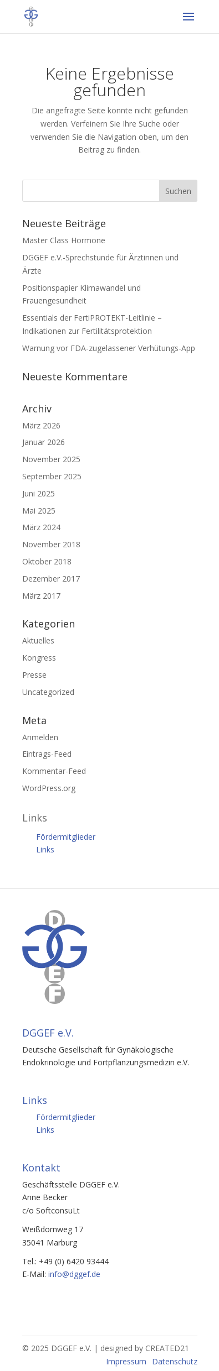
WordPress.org (48, 788)
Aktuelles (38, 640)
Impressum (126, 1361)
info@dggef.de (74, 1274)
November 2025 (51, 459)
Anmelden (40, 737)
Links (45, 849)
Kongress (39, 657)
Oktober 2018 (47, 561)
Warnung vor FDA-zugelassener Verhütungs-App (108, 348)
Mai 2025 (38, 510)
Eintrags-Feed (47, 754)
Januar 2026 (43, 442)
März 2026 (41, 425)
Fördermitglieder (65, 836)
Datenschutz (174, 1361)
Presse (34, 674)
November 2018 (51, 544)
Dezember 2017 (51, 578)
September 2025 (52, 476)
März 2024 (41, 527)
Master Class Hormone (63, 240)
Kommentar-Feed (54, 771)
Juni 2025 (38, 493)
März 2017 (41, 595)
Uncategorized (48, 692)
